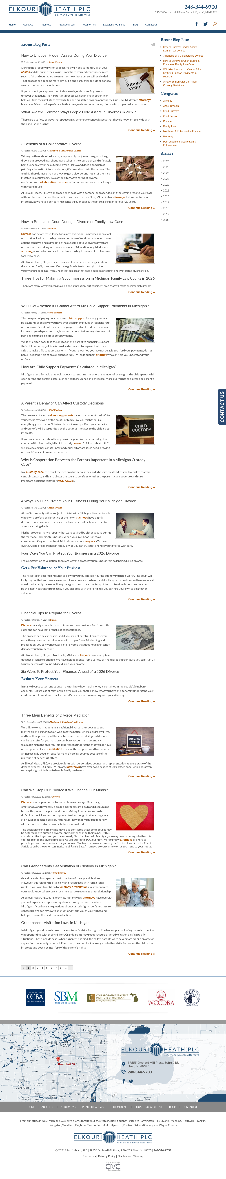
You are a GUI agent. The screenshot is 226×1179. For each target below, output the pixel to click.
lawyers (90, 541)
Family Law (169, 126)
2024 (165, 173)
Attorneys (46, 24)
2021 (165, 190)
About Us (28, 24)
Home (12, 24)
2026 (165, 161)
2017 (165, 214)
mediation (55, 749)
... (66, 968)
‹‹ (23, 968)
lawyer (77, 443)
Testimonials (89, 24)
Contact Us (151, 24)
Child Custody (55, 410)
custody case (35, 472)
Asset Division (55, 62)
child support (76, 318)
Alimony (167, 101)
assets (25, 72)
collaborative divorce (53, 182)
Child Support (55, 313)
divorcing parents (61, 415)
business (82, 517)
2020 (165, 196)
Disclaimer (124, 1156)
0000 (165, 220)
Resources (89, 1156)
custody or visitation (74, 887)
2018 (165, 208)
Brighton (80, 1125)
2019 (165, 202)
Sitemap (138, 1156)
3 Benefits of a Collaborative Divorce (183, 55)
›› (70, 968)
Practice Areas (67, 24)
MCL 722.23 (65, 480)
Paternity (168, 136)
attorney (26, 251)
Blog (135, 24)
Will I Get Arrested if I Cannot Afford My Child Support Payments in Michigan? (182, 73)
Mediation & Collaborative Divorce (65, 151)
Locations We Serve (114, 24)
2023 (165, 179)
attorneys (145, 100)
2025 (165, 167)
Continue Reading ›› (141, 130)
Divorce (52, 228)
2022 (165, 184)
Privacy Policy (106, 1156)
